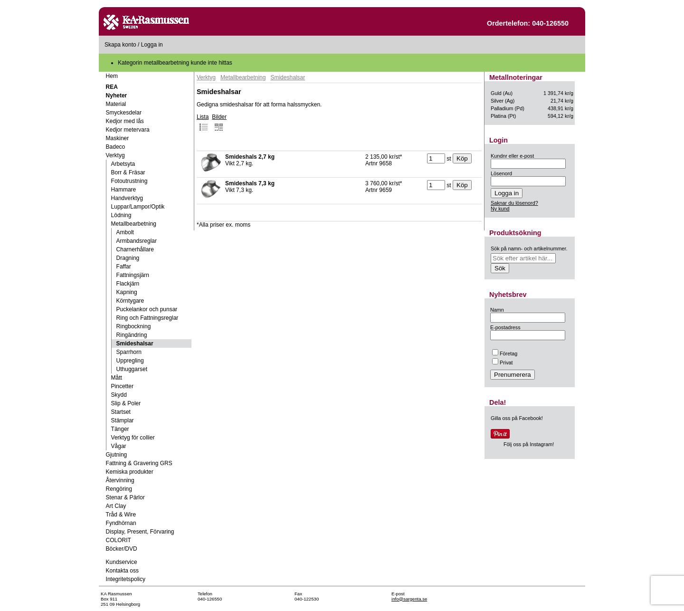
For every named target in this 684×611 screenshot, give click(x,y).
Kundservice (121, 562)
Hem (112, 76)
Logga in (152, 44)
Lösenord (501, 173)
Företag (504, 353)
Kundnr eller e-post (512, 156)
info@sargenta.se (409, 598)
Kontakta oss (122, 570)
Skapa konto (120, 44)
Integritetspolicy (125, 579)
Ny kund (500, 208)
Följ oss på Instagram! (529, 444)
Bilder (219, 123)
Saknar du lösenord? (514, 203)
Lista (203, 123)
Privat (502, 362)
